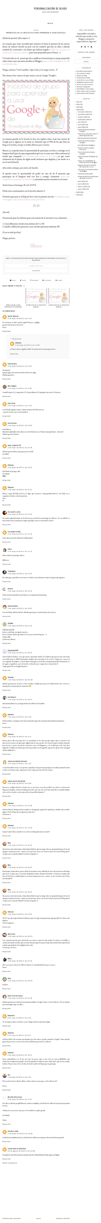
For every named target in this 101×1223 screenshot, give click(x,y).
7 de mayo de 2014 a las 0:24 (19, 1077)
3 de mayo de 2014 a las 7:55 (19, 763)
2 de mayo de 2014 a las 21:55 (20, 626)
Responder (7, 331)
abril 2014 (81, 181)
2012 (78, 195)
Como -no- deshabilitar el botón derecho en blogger (87, 161)
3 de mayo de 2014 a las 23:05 (20, 981)
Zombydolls (11, 571)
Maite (10, 958)
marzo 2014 (82, 184)
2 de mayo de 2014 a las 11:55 (20, 405)
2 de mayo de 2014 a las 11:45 (20, 366)
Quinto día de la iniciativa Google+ (86, 130)
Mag (9, 843)
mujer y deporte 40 (14, 445)
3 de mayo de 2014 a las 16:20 (20, 845)
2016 (78, 104)
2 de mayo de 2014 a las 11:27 (20, 318)
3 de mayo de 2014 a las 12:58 (20, 828)
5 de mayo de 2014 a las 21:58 (20, 998)
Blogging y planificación (85, 82)
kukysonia (11, 1015)
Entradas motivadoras (84, 71)
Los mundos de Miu (14, 531)
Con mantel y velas (14, 512)
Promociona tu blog (83, 77)
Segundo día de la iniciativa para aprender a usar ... (87, 166)
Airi (9, 1075)
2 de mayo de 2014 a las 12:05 (20, 425)
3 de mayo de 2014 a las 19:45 (20, 914)
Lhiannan (11, 677)
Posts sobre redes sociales (86, 91)
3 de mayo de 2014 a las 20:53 (20, 936)
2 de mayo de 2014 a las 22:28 (20, 680)
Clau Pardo (11, 403)
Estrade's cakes (13, 1131)
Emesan (10, 588)
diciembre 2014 (83, 112)
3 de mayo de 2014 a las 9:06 (19, 783)
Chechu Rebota (13, 606)
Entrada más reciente (12, 1218)
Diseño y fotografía (83, 86)
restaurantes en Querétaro (17, 1148)
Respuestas (17, 339)
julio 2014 (81, 122)
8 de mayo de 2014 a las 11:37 (20, 1099)
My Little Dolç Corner (15, 1097)
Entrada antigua (63, 1218)
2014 (78, 109)
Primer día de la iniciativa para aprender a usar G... (88, 177)
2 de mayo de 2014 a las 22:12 (20, 653)
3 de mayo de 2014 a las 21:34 (20, 961)
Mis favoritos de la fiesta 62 (87, 138)
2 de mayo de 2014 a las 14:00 (27, 345)
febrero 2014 (82, 186)
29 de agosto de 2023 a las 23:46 (21, 1151)
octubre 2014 (82, 117)
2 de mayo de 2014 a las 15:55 (20, 551)
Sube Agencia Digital (52, 1155)
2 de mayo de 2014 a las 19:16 (20, 608)
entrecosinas (12, 423)
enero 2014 (82, 189)
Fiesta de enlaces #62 (85, 174)
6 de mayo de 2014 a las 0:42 (19, 1018)
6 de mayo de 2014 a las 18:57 (20, 1055)
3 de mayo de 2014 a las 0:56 (19, 717)
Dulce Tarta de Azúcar (15, 996)
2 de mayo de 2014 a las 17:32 (20, 573)
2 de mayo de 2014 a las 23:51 (20, 699)
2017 (78, 102)
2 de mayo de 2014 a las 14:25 (20, 514)
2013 (78, 192)
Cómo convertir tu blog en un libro (88, 157)
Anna (9, 978)
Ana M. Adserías (13, 316)
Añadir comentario (10, 1163)
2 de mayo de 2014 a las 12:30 (20, 447)
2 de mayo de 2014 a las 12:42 (20, 467)
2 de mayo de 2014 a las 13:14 (20, 489)
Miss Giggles (12, 386)
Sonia (10, 549)
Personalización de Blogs (50, 8)
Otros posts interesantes (86, 93)
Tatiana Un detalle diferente (17, 761)
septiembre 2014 (84, 119)
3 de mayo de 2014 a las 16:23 (20, 867)
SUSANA (10, 623)
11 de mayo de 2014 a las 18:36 (20, 1133)
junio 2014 (81, 124)
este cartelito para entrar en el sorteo (39, 156)
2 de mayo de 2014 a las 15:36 (20, 534)
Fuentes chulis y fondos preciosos (86, 148)
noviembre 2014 (83, 114)
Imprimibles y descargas (85, 89)
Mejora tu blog (82, 75)
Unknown (18, 343)
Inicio (38, 1218)
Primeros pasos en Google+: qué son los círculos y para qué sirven (36, 198)
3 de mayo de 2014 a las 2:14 (19, 736)
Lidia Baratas (12, 364)
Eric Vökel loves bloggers (86, 145)
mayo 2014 (81, 127)
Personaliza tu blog (83, 73)
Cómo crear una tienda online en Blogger (88, 170)
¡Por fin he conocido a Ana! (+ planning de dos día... (88, 134)
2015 (78, 107)
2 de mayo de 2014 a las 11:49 (20, 388)
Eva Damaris (12, 697)
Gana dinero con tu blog (85, 80)
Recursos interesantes (85, 84)
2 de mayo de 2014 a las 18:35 (20, 591)
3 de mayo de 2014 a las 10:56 (20, 805)
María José (11, 934)
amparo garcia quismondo (16, 781)
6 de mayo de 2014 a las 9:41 (19, 1035)
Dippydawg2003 (13, 650)
